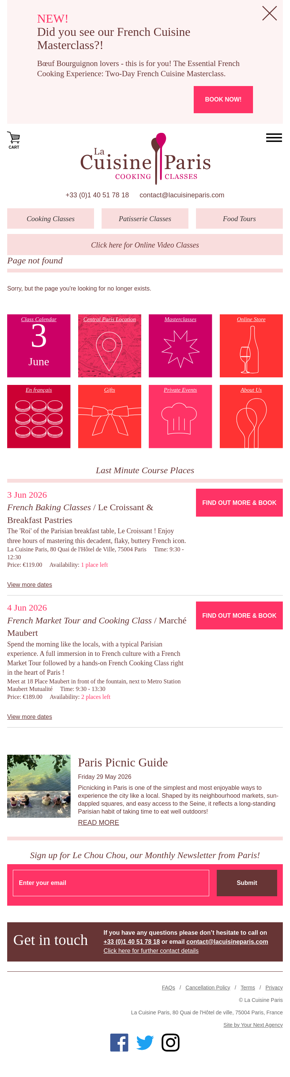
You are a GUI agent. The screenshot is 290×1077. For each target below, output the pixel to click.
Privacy (274, 988)
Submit (247, 883)
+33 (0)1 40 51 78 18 (97, 195)
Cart (14, 139)
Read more (98, 822)
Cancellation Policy (207, 988)
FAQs (168, 988)
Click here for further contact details (151, 951)
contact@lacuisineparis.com (182, 195)
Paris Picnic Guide (123, 762)
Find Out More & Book (239, 503)
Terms (248, 988)
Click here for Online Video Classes (145, 245)
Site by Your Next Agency (253, 1025)
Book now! (223, 99)
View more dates (29, 585)
